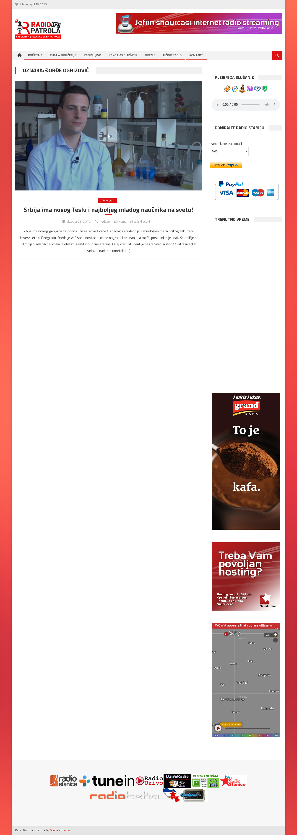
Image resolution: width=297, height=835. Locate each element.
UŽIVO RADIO (172, 55)
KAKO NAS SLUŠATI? (123, 55)
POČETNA (35, 55)
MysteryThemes (60, 830)
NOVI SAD (246, 243)
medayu (104, 221)
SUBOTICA (246, 363)
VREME (150, 55)
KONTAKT (196, 55)
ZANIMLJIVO (92, 55)
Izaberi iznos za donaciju (227, 143)
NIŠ (246, 323)
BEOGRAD (246, 284)
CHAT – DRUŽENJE (63, 55)
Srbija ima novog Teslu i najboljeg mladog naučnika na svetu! (108, 210)
